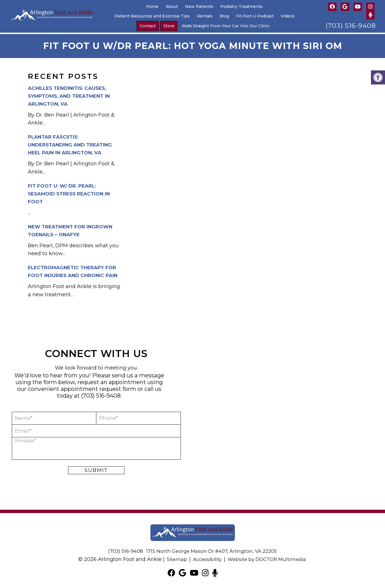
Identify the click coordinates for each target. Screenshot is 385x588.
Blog (224, 16)
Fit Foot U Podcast (255, 16)
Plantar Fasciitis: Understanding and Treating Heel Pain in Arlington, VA (70, 143)
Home (152, 6)
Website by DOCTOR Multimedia (268, 558)
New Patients (199, 6)
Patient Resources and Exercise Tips (152, 16)
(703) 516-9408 (351, 26)
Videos (288, 16)
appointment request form (98, 387)
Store (168, 25)
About (172, 6)
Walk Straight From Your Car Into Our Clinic (226, 25)
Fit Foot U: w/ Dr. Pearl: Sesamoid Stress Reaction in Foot (69, 192)
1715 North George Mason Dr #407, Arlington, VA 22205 (212, 550)
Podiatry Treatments (241, 6)
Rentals (205, 16)
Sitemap (173, 558)
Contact (148, 25)
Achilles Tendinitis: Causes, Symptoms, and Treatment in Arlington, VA (69, 94)
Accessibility (205, 558)
